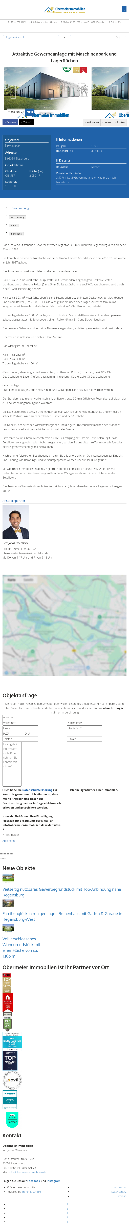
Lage (13, 225)
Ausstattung (17, 217)
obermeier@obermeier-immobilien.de (25, 553)
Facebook (33, 1181)
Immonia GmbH (31, 1192)
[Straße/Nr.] (84, 728)
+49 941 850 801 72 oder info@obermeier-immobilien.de (33, 22)
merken (106, 122)
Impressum (119, 1187)
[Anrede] (20, 717)
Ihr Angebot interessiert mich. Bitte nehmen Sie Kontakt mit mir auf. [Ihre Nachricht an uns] (12, 764)
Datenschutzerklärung (37, 790)
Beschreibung (20, 208)
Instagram (53, 1181)
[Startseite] (64, 9)
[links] (58, 37)
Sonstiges (16, 233)
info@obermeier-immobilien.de (28, 1172)
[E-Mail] (84, 739)
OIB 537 (10, 175)
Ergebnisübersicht (14, 37)
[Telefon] (20, 739)
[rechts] (71, 37)
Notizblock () (91, 122)
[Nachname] (84, 722)
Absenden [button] (9, 841)
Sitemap (121, 1196)
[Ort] (41, 733)
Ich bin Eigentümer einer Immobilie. (92, 790)
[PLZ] (20, 733)
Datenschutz (118, 1192)
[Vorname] (20, 722)
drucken (119, 122)
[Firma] (20, 728)
